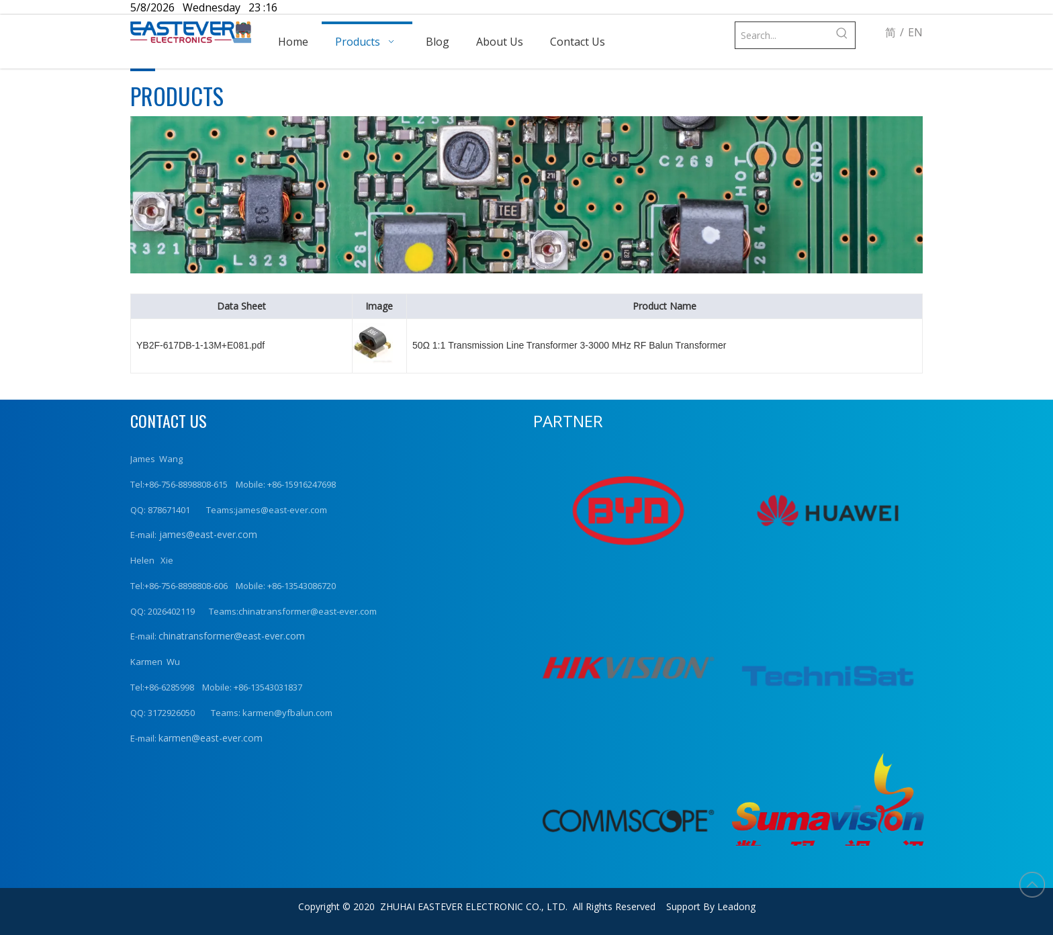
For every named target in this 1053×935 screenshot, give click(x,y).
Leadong (736, 906)
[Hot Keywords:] (842, 35)
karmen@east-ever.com (210, 737)
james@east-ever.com (206, 534)
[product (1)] (526, 194)
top (1032, 884)
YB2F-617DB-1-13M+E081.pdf (200, 345)
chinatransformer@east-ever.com (231, 635)
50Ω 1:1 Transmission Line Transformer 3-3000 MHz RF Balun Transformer (569, 345)
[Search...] (782, 35)
